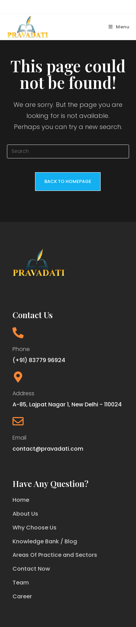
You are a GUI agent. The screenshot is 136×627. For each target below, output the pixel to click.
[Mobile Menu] (119, 27)
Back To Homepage (67, 181)
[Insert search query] (68, 151)
